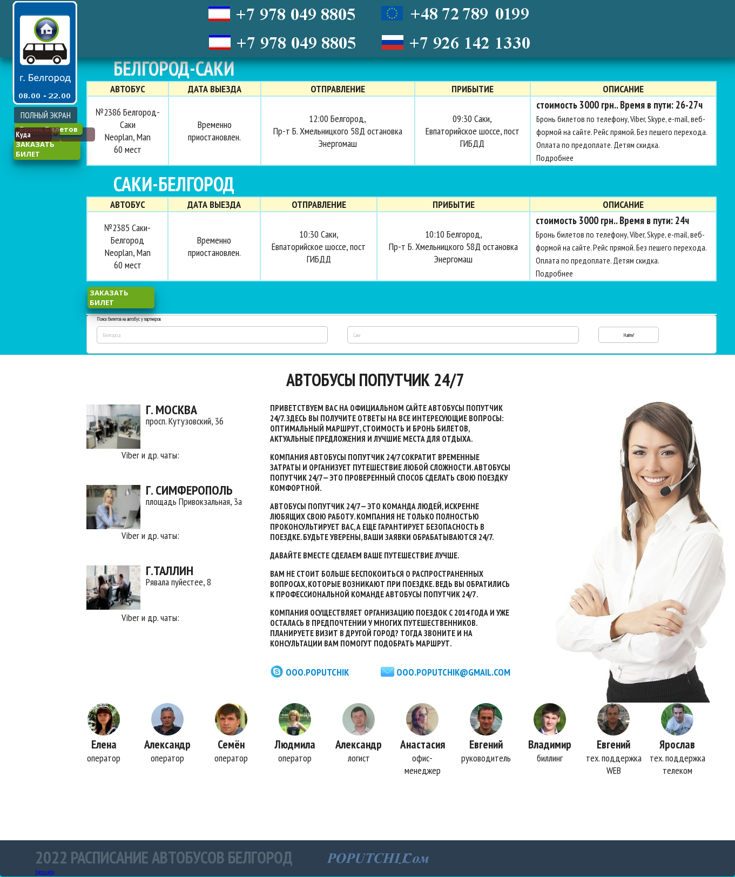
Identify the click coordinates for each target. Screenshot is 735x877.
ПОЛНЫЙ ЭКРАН (46, 115)
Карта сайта (44, 872)
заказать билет (35, 149)
